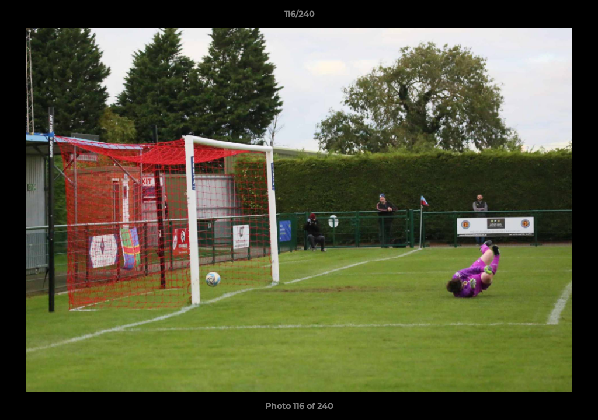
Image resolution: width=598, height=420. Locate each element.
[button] (577, 17)
